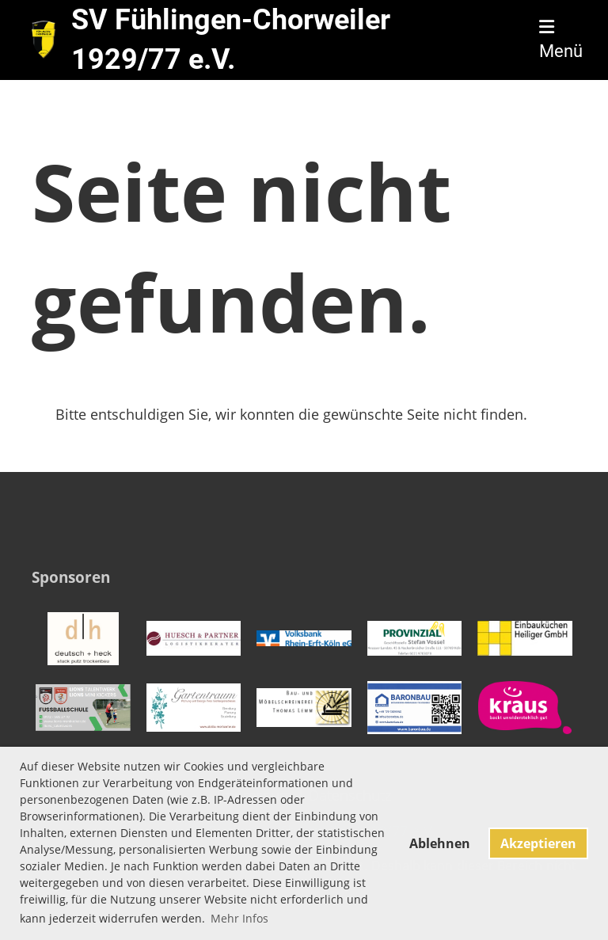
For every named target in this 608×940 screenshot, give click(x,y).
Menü (561, 40)
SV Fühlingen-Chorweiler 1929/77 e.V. (230, 39)
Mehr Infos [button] (239, 918)
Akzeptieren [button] (538, 843)
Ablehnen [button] (439, 843)
